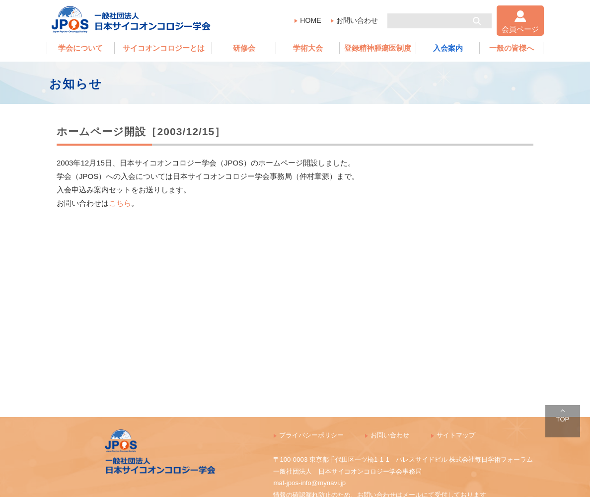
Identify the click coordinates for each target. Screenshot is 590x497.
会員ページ (520, 29)
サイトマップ (456, 435)
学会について (80, 48)
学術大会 (308, 48)
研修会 (244, 48)
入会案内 (448, 48)
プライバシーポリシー (311, 435)
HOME (310, 20)
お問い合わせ (357, 20)
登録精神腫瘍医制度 (377, 48)
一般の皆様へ (511, 48)
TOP (562, 419)
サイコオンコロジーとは (164, 48)
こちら (120, 203)
